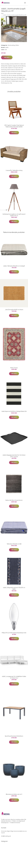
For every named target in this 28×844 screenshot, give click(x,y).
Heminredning (11, 45)
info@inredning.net (6, 836)
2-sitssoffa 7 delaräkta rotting (14, 170)
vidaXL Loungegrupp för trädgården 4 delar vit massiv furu (14, 677)
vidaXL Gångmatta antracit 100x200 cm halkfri (14, 588)
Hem (2, 13)
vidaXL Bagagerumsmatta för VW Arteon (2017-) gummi (14, 455)
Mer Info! (6, 57)
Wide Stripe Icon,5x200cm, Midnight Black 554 (14, 411)
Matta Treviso (14, 367)
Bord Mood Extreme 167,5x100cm (14, 736)
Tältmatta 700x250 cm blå (14, 544)
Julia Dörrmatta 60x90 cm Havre (14, 309)
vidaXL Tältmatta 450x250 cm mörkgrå (14, 266)
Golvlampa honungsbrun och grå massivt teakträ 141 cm (14, 214)
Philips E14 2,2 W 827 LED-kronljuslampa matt (14, 632)
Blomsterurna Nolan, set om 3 (14, 794)
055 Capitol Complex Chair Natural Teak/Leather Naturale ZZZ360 (14, 126)
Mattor (17, 45)
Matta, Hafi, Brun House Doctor (14, 500)
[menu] (25, 3)
